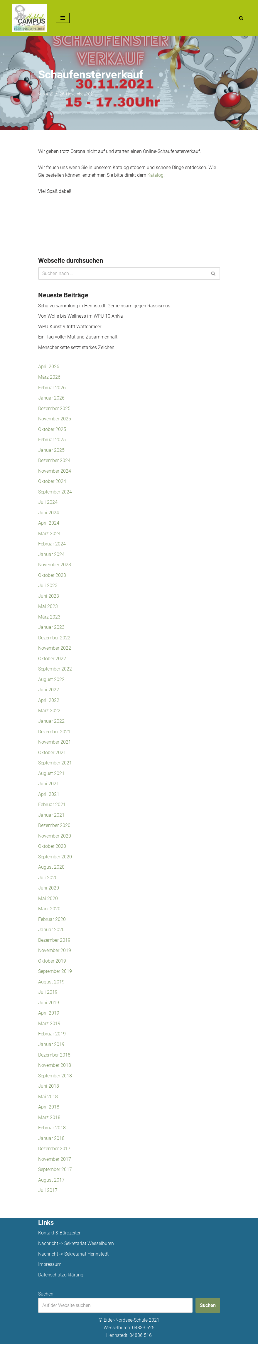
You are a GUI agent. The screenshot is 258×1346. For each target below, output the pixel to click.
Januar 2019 (51, 1046)
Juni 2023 (48, 596)
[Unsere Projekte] (29, 18)
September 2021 (55, 764)
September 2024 (55, 492)
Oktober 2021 (52, 753)
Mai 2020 (48, 900)
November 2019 (54, 952)
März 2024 (49, 534)
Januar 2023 (51, 628)
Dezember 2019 (54, 941)
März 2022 (49, 712)
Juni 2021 (48, 785)
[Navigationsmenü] (63, 18)
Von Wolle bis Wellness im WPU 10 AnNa (80, 316)
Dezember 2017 (54, 1150)
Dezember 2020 (54, 826)
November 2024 (54, 471)
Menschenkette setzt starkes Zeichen (76, 348)
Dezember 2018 (54, 1056)
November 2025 (54, 419)
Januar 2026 (51, 398)
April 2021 (48, 795)
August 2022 (51, 680)
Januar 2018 (51, 1140)
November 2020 (54, 837)
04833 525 (143, 1329)
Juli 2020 (48, 879)
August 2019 (51, 983)
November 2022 (54, 649)
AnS (49, 94)
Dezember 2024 (54, 461)
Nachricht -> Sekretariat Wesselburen (76, 1245)
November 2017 (54, 1161)
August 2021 (51, 774)
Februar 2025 (52, 440)
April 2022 (48, 701)
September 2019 (55, 973)
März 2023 (49, 618)
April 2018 (48, 1108)
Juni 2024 (48, 513)
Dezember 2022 (54, 638)
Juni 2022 (48, 691)
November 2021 (54, 743)
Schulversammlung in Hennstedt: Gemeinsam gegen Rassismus (104, 306)
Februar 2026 (52, 388)
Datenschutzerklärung (60, 1277)
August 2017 (51, 1182)
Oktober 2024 (52, 482)
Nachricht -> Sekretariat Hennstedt (73, 1256)
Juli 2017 (48, 1192)
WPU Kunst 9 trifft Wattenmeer (69, 327)
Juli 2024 (48, 503)
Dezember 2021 (54, 732)
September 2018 (55, 1077)
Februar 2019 (52, 1035)
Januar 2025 (51, 450)
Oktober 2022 (52, 659)
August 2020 (51, 868)
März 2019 (49, 1025)
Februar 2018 (52, 1130)
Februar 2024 (52, 544)
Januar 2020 (51, 931)
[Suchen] (241, 18)
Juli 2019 (48, 994)
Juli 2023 (48, 586)
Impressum (49, 1266)
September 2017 (55, 1171)
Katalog (155, 175)
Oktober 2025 (52, 429)
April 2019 (48, 1014)
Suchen (45, 1296)
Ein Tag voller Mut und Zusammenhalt (77, 337)
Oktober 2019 (52, 962)
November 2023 (54, 565)
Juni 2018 (48, 1088)
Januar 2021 (51, 816)
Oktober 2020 (52, 847)
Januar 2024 (51, 555)
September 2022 (55, 670)
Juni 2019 (48, 1004)
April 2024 (48, 523)
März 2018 (49, 1119)
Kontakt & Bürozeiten (60, 1235)
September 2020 (55, 858)
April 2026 (48, 367)
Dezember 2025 (54, 409)
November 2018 (54, 1067)
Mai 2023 (48, 607)
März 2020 (49, 910)
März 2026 (49, 377)
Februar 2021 (52, 805)
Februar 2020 (52, 921)
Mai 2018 (48, 1098)
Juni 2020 (48, 889)
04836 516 (140, 1337)
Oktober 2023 (52, 576)
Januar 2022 (51, 722)
